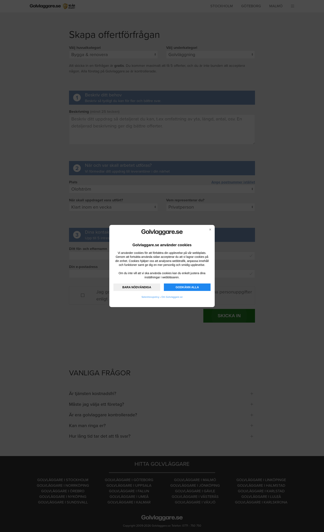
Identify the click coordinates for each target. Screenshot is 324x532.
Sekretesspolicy (150, 296)
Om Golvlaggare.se (172, 296)
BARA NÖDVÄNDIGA (136, 287)
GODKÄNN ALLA (187, 287)
